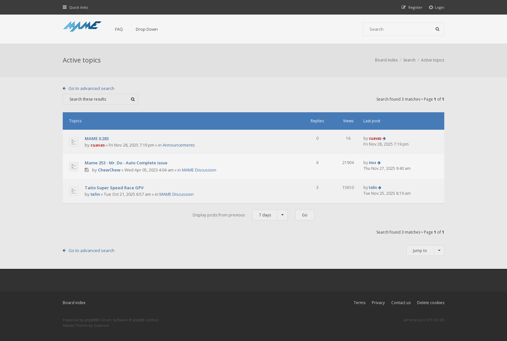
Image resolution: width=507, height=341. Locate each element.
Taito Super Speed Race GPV (114, 188)
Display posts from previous (240, 215)
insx (372, 162)
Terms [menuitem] (359, 302)
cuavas (98, 145)
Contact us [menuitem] (401, 302)
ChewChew (109, 170)
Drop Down (147, 29)
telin (95, 194)
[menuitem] (437, 7)
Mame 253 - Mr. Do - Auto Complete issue (126, 163)
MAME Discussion (199, 170)
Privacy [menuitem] (378, 302)
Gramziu (101, 325)
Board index (74, 302)
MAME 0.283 (97, 138)
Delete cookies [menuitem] (430, 302)
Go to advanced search (91, 88)
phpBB (90, 319)
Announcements (179, 145)
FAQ (119, 29)
